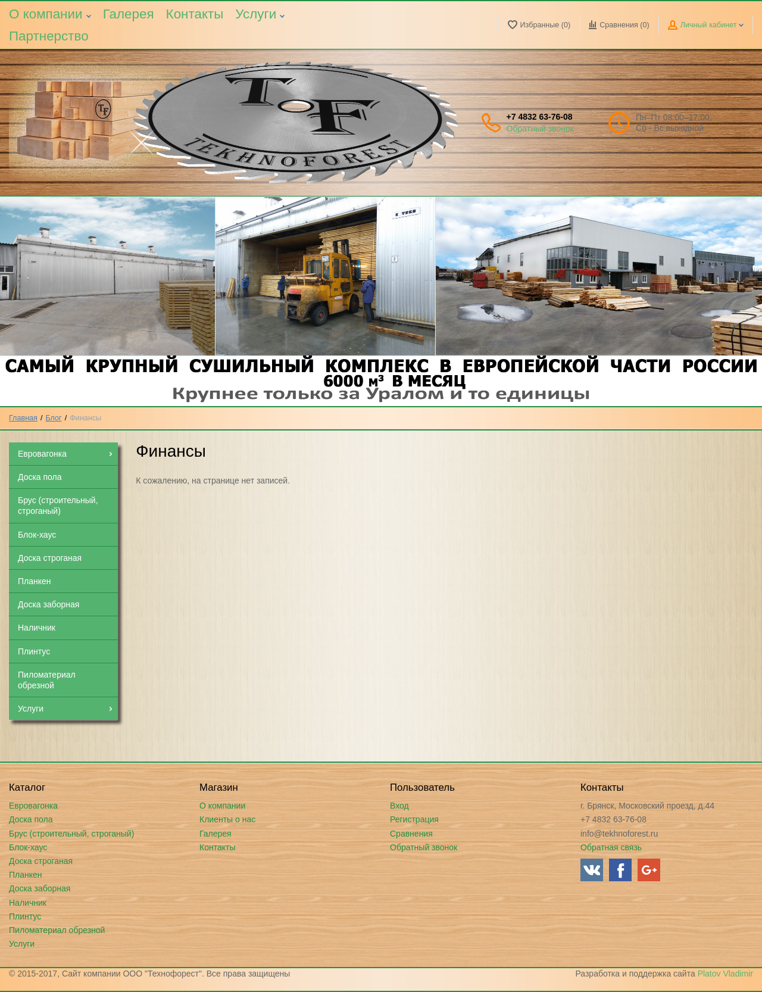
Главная (23, 418)
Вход (399, 805)
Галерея (128, 14)
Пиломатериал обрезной (57, 930)
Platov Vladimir (725, 973)
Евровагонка (33, 805)
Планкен (25, 874)
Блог (54, 418)
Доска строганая (41, 861)
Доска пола (31, 819)
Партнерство (49, 36)
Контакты (195, 14)
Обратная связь (611, 847)
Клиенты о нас (227, 819)
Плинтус (25, 916)
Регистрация (414, 819)
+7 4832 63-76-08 (540, 116)
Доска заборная (39, 888)
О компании (50, 14)
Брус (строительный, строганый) (71, 833)
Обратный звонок (540, 128)
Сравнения (411, 833)
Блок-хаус (28, 847)
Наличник (27, 902)
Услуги (260, 14)
